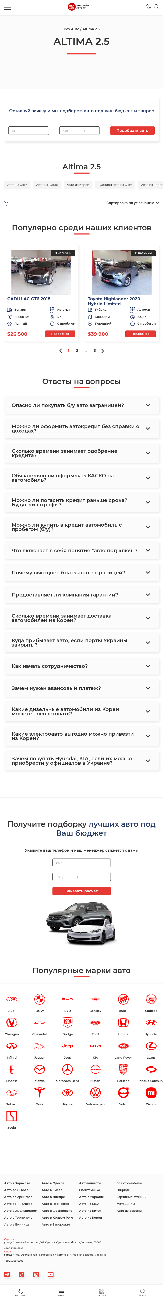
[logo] (78, 7)
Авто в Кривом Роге (57, 1217)
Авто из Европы (129, 1211)
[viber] (36, 1274)
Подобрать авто (132, 130)
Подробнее (60, 334)
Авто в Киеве (52, 1190)
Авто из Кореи (90, 1217)
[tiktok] (21, 1274)
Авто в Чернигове (18, 1197)
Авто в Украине (91, 1197)
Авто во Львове (16, 1190)
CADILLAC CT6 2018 (28, 298)
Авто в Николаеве (18, 1204)
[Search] (156, 7)
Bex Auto (71, 29)
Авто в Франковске (57, 1211)
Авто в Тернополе (18, 1217)
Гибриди (123, 1190)
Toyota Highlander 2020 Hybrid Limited (114, 301)
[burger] (7, 7)
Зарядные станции (132, 1197)
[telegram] (7, 1274)
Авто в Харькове (17, 1183)
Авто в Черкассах (55, 1204)
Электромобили (129, 1183)
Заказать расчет (81, 891)
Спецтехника (89, 1190)
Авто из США (89, 1204)
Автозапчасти (90, 1183)
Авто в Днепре (53, 1197)
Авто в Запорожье (56, 1224)
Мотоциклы (126, 1204)
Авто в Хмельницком (20, 1211)
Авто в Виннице (17, 1224)
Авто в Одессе (53, 1183)
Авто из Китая (90, 1211)
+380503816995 (13, 1248)
